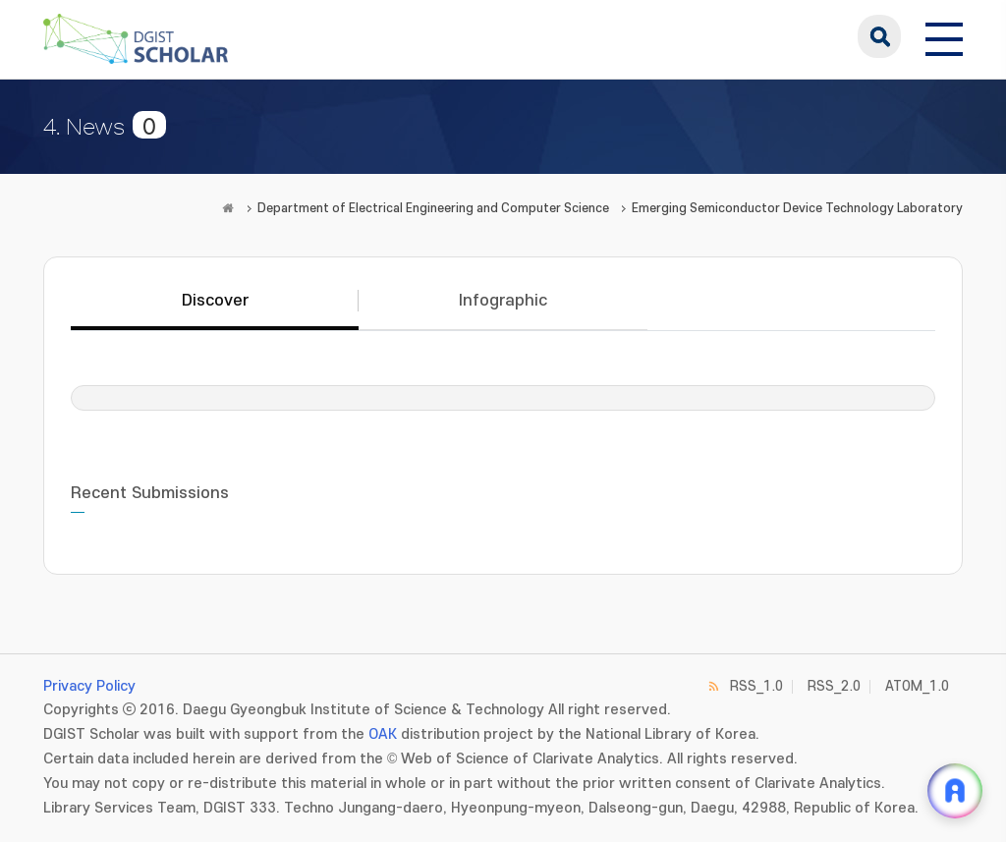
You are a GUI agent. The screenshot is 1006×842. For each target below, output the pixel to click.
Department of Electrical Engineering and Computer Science (433, 208)
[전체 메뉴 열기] (944, 36)
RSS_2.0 (834, 686)
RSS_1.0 (756, 686)
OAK (382, 734)
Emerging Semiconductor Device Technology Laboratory (797, 208)
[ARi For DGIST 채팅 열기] (954, 790)
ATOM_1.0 (917, 686)
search (879, 36)
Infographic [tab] (503, 300)
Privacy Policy (89, 686)
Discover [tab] (215, 300)
